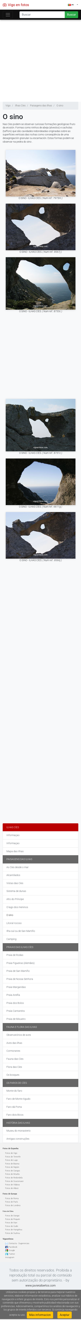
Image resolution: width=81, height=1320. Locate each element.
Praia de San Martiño (18, 970)
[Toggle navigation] (8, 14)
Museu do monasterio (18, 1130)
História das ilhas (18, 1122)
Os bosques (12, 1074)
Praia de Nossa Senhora (19, 979)
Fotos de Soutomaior (14, 1181)
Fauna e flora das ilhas (21, 1027)
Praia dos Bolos (15, 1003)
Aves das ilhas (14, 1042)
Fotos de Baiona (12, 1164)
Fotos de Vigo (11, 1153)
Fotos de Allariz (11, 1188)
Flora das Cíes (14, 1066)
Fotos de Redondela (14, 1178)
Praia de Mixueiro (16, 1018)
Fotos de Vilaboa (12, 1185)
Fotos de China (8, 1211)
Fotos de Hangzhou (13, 1229)
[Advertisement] (39, 60)
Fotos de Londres (13, 1205)
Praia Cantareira (15, 1010)
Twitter (12, 1254)
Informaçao (12, 835)
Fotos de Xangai (12, 1216)
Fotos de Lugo (11, 1160)
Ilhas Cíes (12, 827)
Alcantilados (13, 875)
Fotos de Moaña (12, 1174)
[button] (73, 5)
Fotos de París (11, 1202)
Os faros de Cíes (16, 1082)
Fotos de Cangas (12, 1171)
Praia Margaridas (16, 987)
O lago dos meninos (17, 907)
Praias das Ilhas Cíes (19, 947)
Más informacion (40, 1315)
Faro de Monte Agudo (18, 1098)
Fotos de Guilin (11, 1226)
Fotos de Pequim (12, 1219)
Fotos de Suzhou (12, 1233)
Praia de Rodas (14, 955)
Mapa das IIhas (15, 851)
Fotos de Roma (12, 1198)
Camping (11, 939)
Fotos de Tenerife (13, 1157)
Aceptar (64, 1315)
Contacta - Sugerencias (19, 1243)
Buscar (71, 14)
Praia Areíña (13, 994)
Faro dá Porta (14, 1106)
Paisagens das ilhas (19, 859)
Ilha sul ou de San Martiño (20, 931)
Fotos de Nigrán (12, 1167)
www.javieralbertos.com (40, 1285)
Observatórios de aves (18, 1034)
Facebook (13, 1247)
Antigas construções (17, 1138)
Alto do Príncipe (15, 899)
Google (12, 1250)
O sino (9, 915)
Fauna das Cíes (14, 1058)
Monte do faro (14, 1090)
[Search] (42, 14)
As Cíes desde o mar (17, 867)
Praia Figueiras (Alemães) (20, 963)
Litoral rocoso (14, 923)
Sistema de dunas (16, 891)
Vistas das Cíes (14, 883)
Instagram (9, 1257)
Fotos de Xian (11, 1222)
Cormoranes (13, 1050)
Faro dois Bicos (14, 1114)
